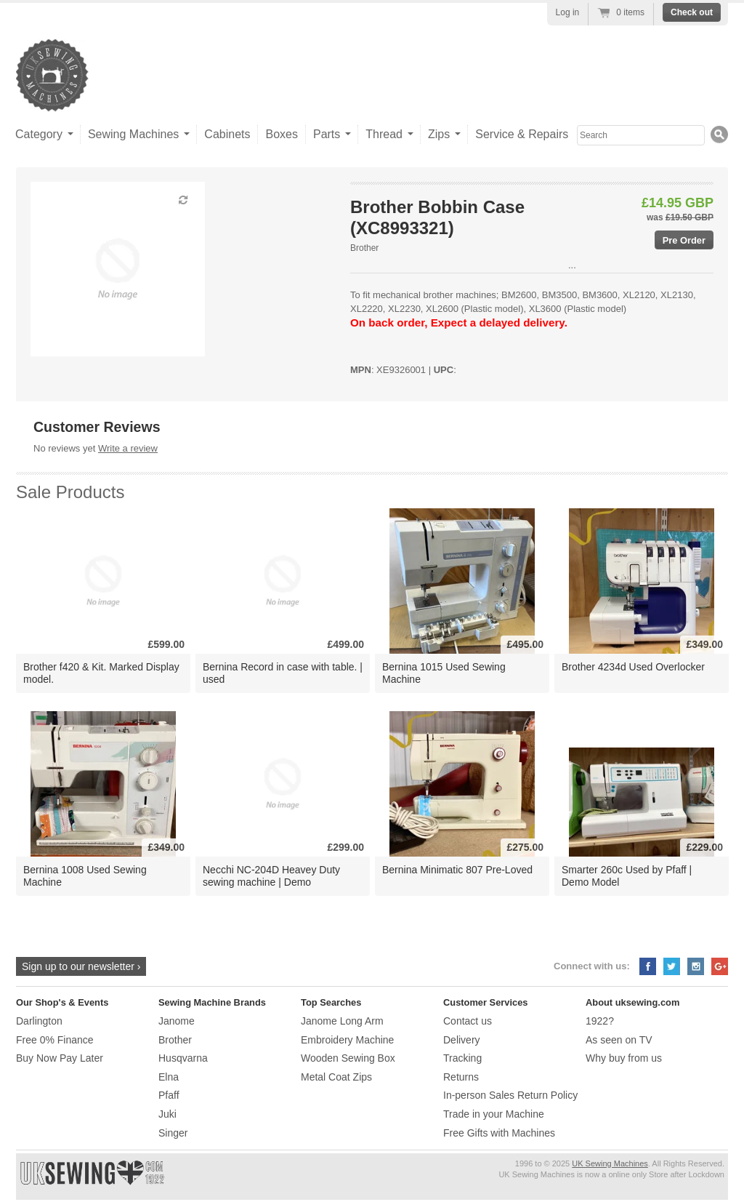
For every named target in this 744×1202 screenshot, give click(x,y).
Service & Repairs (521, 134)
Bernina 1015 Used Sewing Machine (444, 673)
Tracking (462, 1058)
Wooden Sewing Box (348, 1058)
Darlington (39, 1021)
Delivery (461, 1040)
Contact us (467, 1021)
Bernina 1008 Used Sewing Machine (85, 876)
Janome (176, 1021)
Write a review (128, 448)
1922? (600, 1021)
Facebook (647, 966)
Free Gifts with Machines (499, 1133)
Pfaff (168, 1095)
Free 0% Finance (55, 1040)
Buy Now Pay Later (59, 1058)
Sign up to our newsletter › (81, 966)
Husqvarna (183, 1058)
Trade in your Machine (493, 1114)
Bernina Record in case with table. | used (283, 673)
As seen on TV (619, 1040)
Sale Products (70, 492)
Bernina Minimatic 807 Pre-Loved (457, 870)
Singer (172, 1133)
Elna (168, 1077)
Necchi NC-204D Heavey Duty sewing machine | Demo (271, 876)
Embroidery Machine (347, 1040)
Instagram (695, 966)
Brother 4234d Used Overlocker (633, 667)
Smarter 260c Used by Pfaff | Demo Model (627, 876)
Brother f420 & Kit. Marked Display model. (101, 673)
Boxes (281, 134)
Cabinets (227, 134)
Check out (692, 12)
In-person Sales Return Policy (510, 1095)
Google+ (719, 966)
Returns (461, 1077)
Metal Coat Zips (336, 1077)
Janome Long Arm (342, 1021)
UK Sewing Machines (610, 1163)
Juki (167, 1114)
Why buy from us (624, 1058)
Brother (364, 248)
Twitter (671, 966)
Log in (568, 12)
